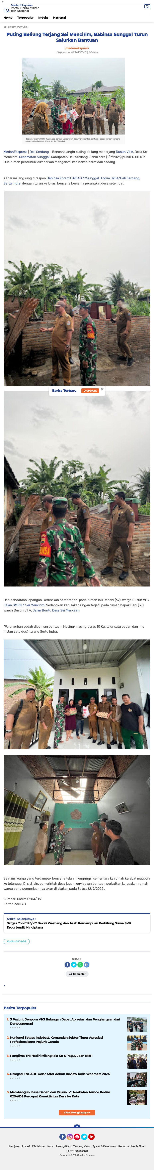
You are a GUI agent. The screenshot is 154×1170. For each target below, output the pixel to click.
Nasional (59, 17)
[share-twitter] (74, 965)
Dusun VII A (124, 152)
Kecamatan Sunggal (34, 157)
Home (8, 17)
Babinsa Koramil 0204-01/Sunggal (73, 178)
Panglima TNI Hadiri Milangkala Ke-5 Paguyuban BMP (51, 1056)
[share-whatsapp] (80, 965)
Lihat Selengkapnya (77, 1112)
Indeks (43, 17)
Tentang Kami (81, 1146)
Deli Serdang (39, 152)
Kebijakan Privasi (19, 1146)
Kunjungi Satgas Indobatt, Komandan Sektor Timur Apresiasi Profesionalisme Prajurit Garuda (56, 1040)
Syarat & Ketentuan (104, 1146)
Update (90, 390)
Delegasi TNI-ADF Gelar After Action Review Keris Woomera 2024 (60, 1074)
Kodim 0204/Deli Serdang (119, 178)
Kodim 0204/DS (16, 941)
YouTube (94, 1139)
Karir (50, 1146)
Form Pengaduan (77, 1150)
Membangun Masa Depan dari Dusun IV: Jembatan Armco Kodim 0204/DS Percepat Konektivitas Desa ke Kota (60, 1094)
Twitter (86, 1139)
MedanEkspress (21, 5)
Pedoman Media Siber (131, 1146)
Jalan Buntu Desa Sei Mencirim (56, 610)
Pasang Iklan (63, 1146)
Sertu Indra (12, 183)
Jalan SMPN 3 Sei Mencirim (24, 605)
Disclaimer (38, 1146)
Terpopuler (25, 17)
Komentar (77, 973)
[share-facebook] (67, 965)
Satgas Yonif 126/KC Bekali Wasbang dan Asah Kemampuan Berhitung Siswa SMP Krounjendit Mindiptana (69, 925)
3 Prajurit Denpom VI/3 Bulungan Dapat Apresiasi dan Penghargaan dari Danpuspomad (65, 1021)
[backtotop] (77, 1128)
